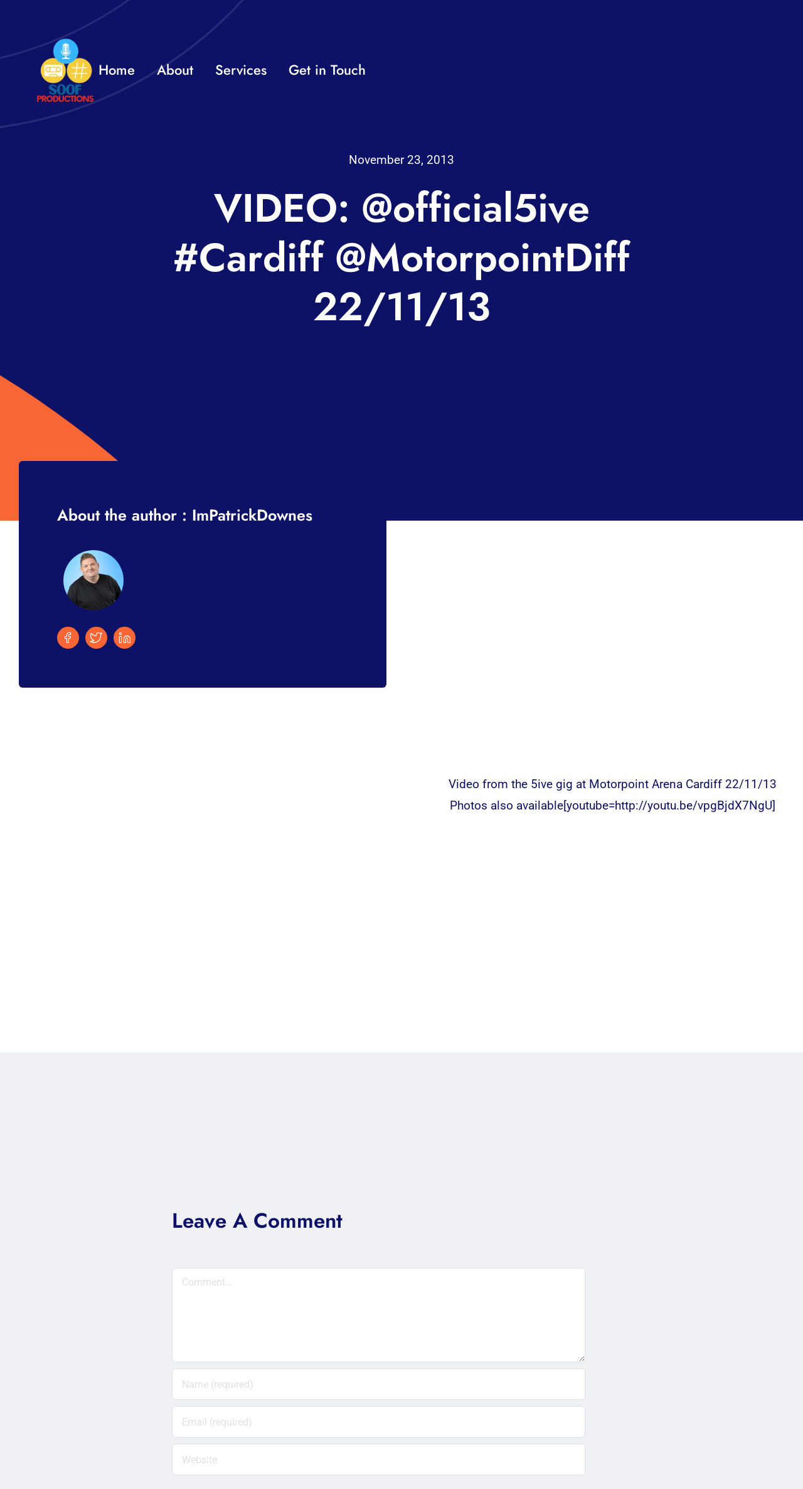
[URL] (378, 1459)
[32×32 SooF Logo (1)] (65, 43)
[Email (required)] (378, 1422)
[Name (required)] (378, 1384)
